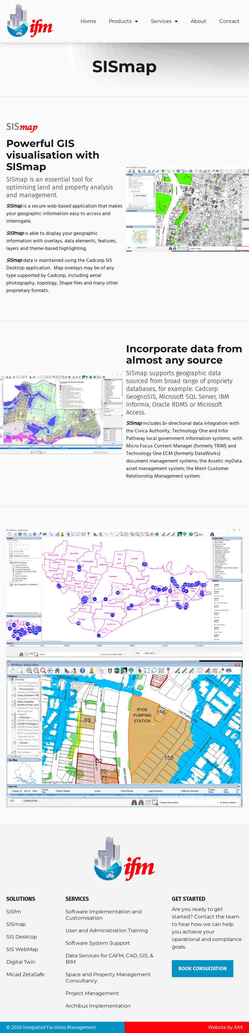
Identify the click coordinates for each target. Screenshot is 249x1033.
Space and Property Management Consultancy (108, 977)
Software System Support (98, 943)
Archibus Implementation (98, 1006)
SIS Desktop (21, 937)
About (198, 21)
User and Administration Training (107, 930)
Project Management (92, 993)
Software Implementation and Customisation (104, 915)
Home (88, 21)
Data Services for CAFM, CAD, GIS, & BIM (109, 959)
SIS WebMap (22, 949)
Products (123, 21)
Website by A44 (225, 1027)
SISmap (16, 924)
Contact (229, 21)
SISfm (13, 912)
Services (164, 21)
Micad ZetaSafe (25, 974)
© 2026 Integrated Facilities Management (51, 1027)
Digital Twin (20, 962)
